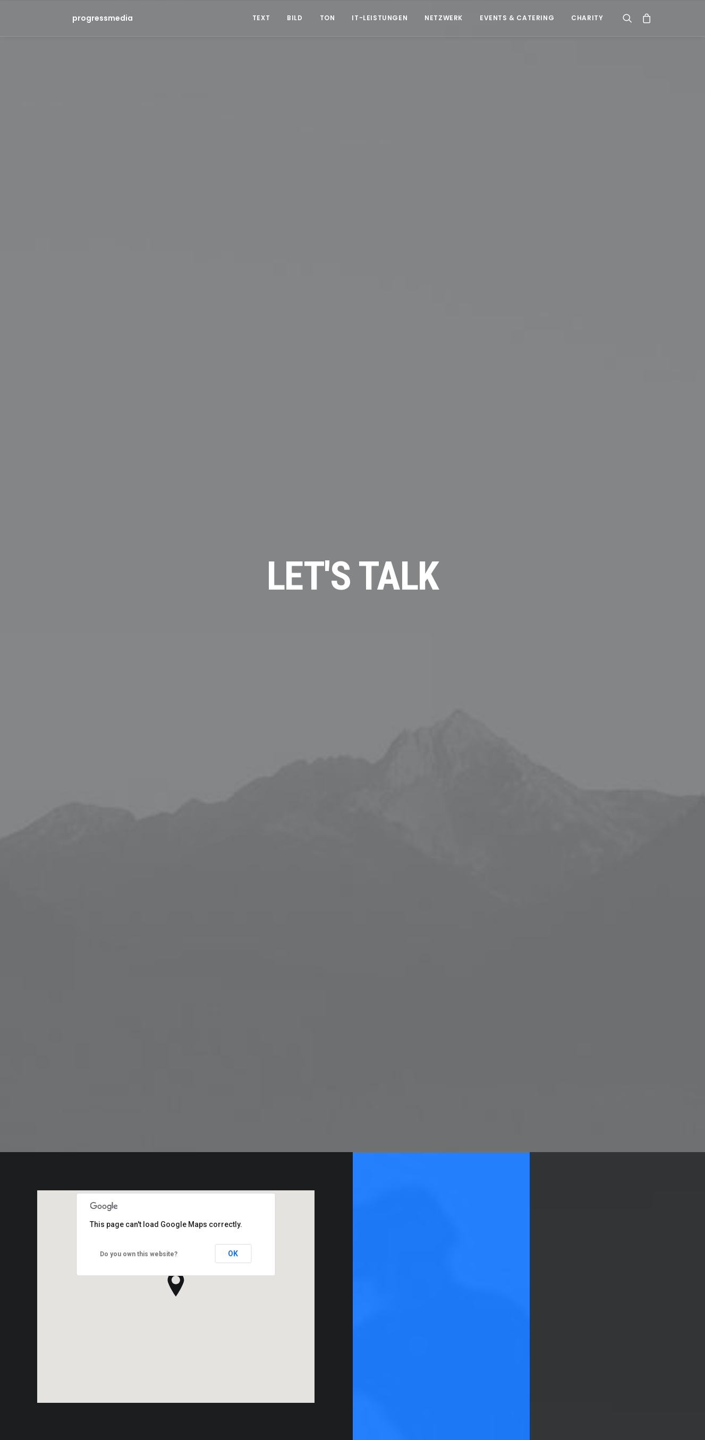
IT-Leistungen (379, 17)
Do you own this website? (138, 1015)
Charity (587, 17)
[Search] (630, 18)
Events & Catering (517, 17)
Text (261, 17)
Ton (327, 17)
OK (233, 1015)
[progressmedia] (83, 18)
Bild (294, 17)
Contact (441, 1116)
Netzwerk (443, 17)
